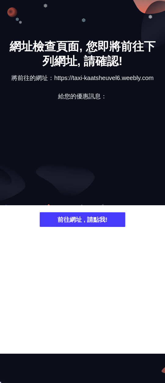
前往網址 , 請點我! (82, 220)
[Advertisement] (82, 152)
